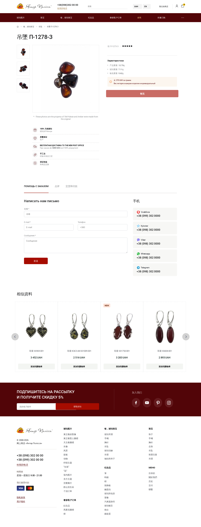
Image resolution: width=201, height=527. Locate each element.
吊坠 (40, 26)
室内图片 (68, 475)
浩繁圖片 (68, 483)
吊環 (106, 455)
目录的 (152, 474)
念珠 (151, 447)
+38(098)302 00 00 (67, 4)
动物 (66, 459)
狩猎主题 (68, 463)
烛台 (106, 510)
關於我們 (153, 478)
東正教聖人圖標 (71, 439)
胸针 (106, 443)
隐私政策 (21, 498)
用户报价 (21, 502)
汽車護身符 (109, 502)
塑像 (106, 498)
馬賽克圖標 (69, 510)
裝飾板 (107, 486)
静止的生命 (69, 487)
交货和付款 (71, 186)
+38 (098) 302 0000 (148, 230)
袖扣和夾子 (109, 459)
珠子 (151, 435)
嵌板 (66, 455)
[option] (23, 52)
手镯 (106, 439)
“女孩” (66, 467)
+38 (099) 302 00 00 (30, 460)
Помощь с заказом (36, 186)
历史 (151, 482)
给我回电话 (62, 8)
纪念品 (91, 17)
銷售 (139, 17)
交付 (151, 486)
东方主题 (68, 479)
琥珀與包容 (109, 494)
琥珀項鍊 (108, 451)
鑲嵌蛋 (107, 514)
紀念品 (67, 506)
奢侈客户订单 (116, 17)
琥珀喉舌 (108, 506)
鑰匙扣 (107, 490)
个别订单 (68, 491)
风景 (66, 451)
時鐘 (106, 478)
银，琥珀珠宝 (66, 17)
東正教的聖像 (70, 435)
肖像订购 (161, 17)
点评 (57, 186)
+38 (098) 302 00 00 (30, 456)
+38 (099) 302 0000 (148, 216)
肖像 (66, 447)
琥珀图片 (21, 17)
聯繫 (151, 490)
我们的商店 (161, 6)
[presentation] (15, 337)
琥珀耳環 (108, 435)
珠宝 (42, 17)
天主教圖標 (69, 443)
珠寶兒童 (153, 455)
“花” (65, 471)
